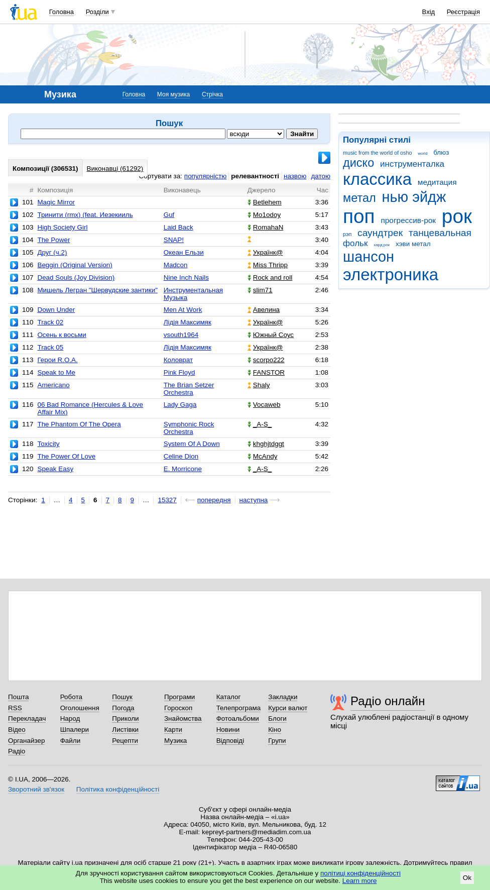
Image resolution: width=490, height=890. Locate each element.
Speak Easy (55, 469)
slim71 (260, 290)
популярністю (205, 176)
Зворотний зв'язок (36, 789)
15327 (167, 500)
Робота (71, 697)
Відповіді (230, 740)
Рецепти (125, 740)
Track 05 (50, 347)
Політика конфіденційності (117, 789)
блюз (441, 152)
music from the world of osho (377, 153)
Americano (53, 385)
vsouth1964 (181, 335)
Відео (17, 729)
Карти (173, 729)
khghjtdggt (266, 444)
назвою (295, 176)
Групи (277, 740)
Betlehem (265, 202)
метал (359, 197)
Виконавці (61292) (115, 168)
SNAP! (174, 240)
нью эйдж (414, 197)
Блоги (277, 718)
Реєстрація (463, 12)
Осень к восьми (61, 335)
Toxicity (48, 444)
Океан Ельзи (184, 252)
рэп (347, 234)
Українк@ (265, 252)
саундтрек (380, 233)
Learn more (359, 880)
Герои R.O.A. (57, 360)
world (422, 153)
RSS (15, 708)
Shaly (259, 385)
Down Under (56, 309)
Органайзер (26, 740)
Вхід (428, 12)
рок (457, 216)
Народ (70, 718)
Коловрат (178, 360)
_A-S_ (260, 424)
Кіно (274, 729)
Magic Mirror (56, 202)
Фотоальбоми (237, 718)
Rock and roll (270, 277)
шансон (368, 257)
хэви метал (413, 244)
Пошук (122, 697)
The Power (53, 240)
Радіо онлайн (387, 701)
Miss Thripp (268, 265)
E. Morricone (183, 469)
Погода (123, 708)
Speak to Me (56, 372)
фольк (355, 243)
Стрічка (212, 94)
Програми (179, 697)
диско (358, 162)
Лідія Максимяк (187, 322)
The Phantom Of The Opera (78, 424)
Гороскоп (178, 708)
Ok (467, 877)
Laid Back (178, 227)
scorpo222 (266, 360)
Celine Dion (181, 456)
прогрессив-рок (408, 220)
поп (359, 216)
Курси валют (287, 708)
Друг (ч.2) (52, 252)
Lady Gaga (180, 404)
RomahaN (266, 227)
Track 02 (50, 322)
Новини (228, 729)
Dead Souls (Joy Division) (75, 277)
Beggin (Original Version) (74, 265)
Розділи (97, 12)
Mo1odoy (264, 214)
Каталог (228, 697)
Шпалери (74, 729)
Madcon (176, 265)
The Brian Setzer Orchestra (189, 388)
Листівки (125, 729)
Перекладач (27, 718)
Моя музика (173, 94)
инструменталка (412, 164)
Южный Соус (271, 335)
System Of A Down (192, 444)
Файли (70, 740)
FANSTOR (266, 372)
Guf (169, 214)
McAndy (263, 456)
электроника (390, 274)
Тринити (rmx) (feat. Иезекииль (85, 214)
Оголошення (79, 708)
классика (377, 179)
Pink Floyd (179, 372)
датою (320, 176)
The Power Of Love (66, 456)
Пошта (18, 697)
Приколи (125, 718)
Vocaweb (264, 404)
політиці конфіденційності (360, 873)
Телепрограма (238, 708)
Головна (61, 12)
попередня (214, 500)
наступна (253, 500)
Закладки (282, 697)
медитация (437, 182)
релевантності (255, 176)
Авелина (264, 309)
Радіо (16, 751)
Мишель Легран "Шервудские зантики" (97, 290)
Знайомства (183, 718)
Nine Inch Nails (186, 277)
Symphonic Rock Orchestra (189, 427)
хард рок (382, 245)
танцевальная (440, 233)
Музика (175, 740)
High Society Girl (62, 227)
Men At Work (183, 309)
